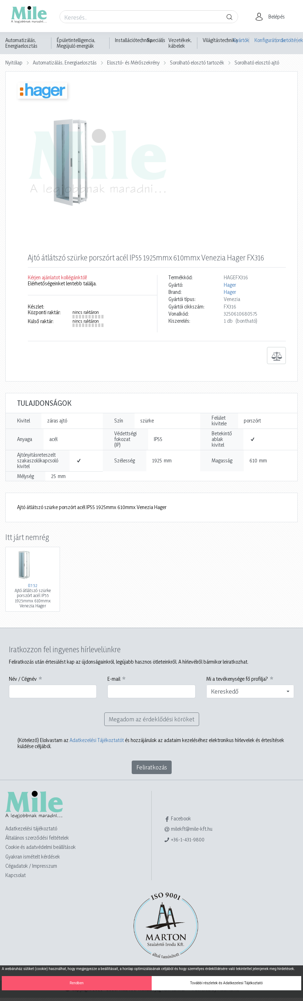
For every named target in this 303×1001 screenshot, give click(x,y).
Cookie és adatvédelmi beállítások (40, 847)
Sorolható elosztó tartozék (197, 62)
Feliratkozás (151, 767)
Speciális (156, 40)
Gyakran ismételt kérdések (32, 857)
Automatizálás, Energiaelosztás (21, 43)
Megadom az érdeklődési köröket (152, 719)
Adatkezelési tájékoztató (31, 828)
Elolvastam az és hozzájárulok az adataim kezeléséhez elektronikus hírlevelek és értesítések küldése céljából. (150, 743)
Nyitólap (13, 62)
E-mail (113, 679)
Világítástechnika (220, 40)
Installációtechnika (134, 40)
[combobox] (250, 691)
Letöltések (290, 40)
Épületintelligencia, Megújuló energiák (76, 43)
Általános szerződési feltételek (37, 838)
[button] (272, 17)
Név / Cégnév (23, 679)
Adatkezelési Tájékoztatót (97, 740)
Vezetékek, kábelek (180, 43)
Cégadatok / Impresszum (31, 866)
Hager (230, 285)
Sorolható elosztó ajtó (256, 62)
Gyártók (241, 40)
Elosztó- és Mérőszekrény (133, 62)
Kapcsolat (15, 875)
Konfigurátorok (265, 40)
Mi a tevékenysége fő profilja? (237, 679)
